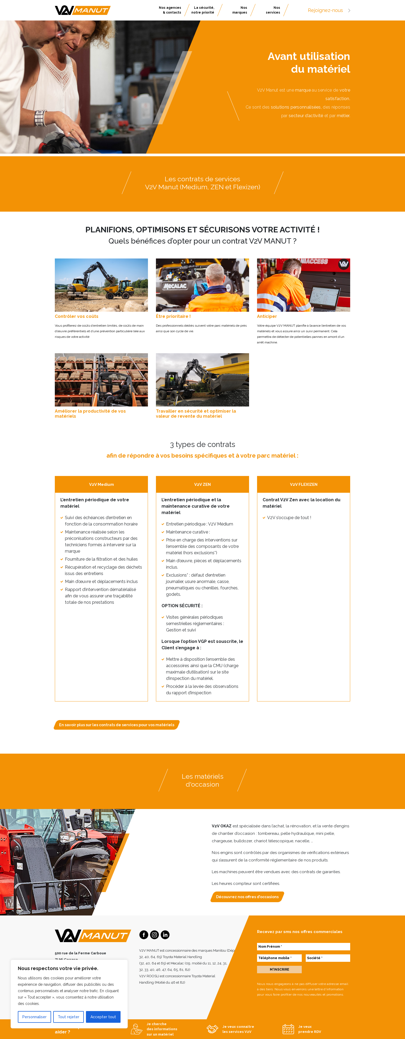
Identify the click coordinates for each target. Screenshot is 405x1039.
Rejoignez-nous (329, 10)
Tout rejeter (68, 1017)
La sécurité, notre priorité (202, 10)
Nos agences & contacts (170, 10)
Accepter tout (103, 1017)
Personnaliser (34, 1017)
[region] (69, 994)
